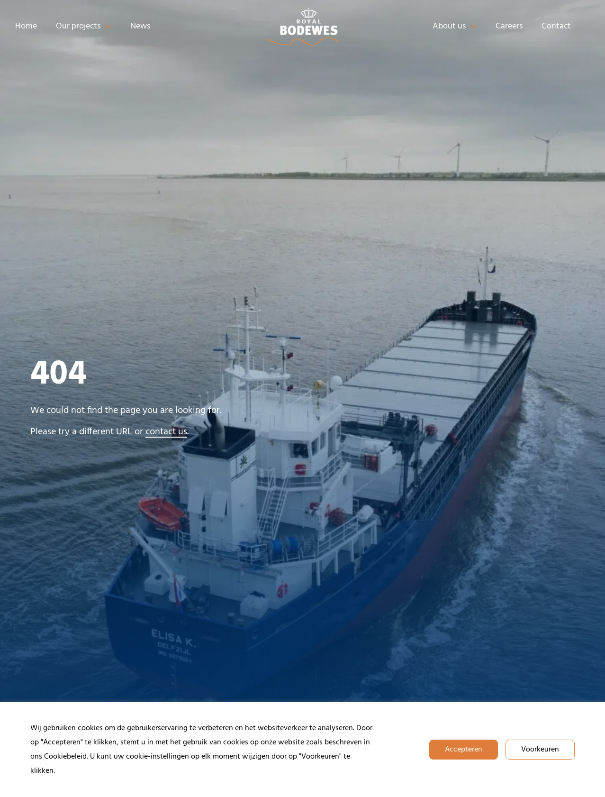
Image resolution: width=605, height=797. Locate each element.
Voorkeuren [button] (540, 749)
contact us (166, 432)
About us (455, 27)
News (140, 26)
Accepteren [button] (463, 749)
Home (26, 26)
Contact (556, 26)
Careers (509, 26)
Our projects (83, 27)
